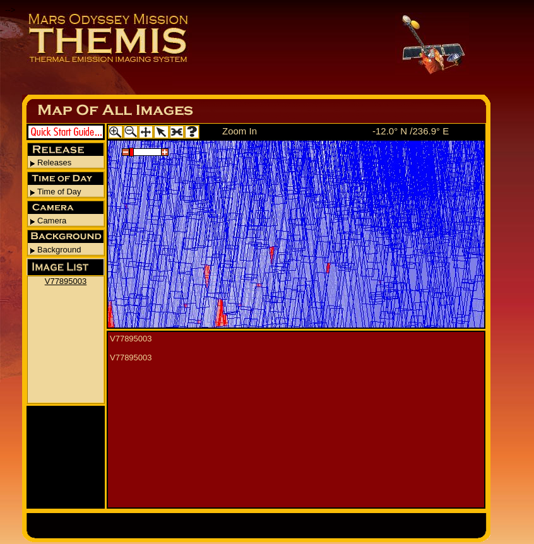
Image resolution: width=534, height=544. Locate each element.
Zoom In (239, 131)
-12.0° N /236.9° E (410, 131)
